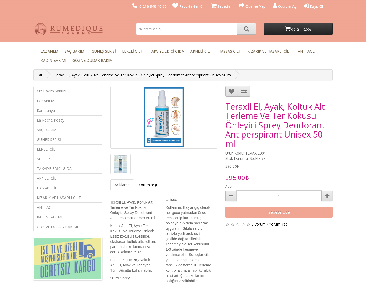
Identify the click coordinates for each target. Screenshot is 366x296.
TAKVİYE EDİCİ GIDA (166, 51)
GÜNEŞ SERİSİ (104, 51)
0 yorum (259, 224)
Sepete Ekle (279, 212)
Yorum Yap (278, 224)
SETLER (43, 158)
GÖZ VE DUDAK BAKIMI (93, 60)
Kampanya (46, 110)
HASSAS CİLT (229, 51)
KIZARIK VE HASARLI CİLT (269, 51)
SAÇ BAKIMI (75, 51)
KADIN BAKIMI (53, 60)
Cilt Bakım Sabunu (52, 91)
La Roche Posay (50, 120)
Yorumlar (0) (149, 184)
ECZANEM (49, 51)
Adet (228, 186)
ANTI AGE (306, 51)
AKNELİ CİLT (201, 51)
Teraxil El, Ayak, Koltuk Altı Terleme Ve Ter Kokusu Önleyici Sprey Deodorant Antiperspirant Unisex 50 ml (143, 75)
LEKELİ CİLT (132, 51)
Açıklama (122, 184)
